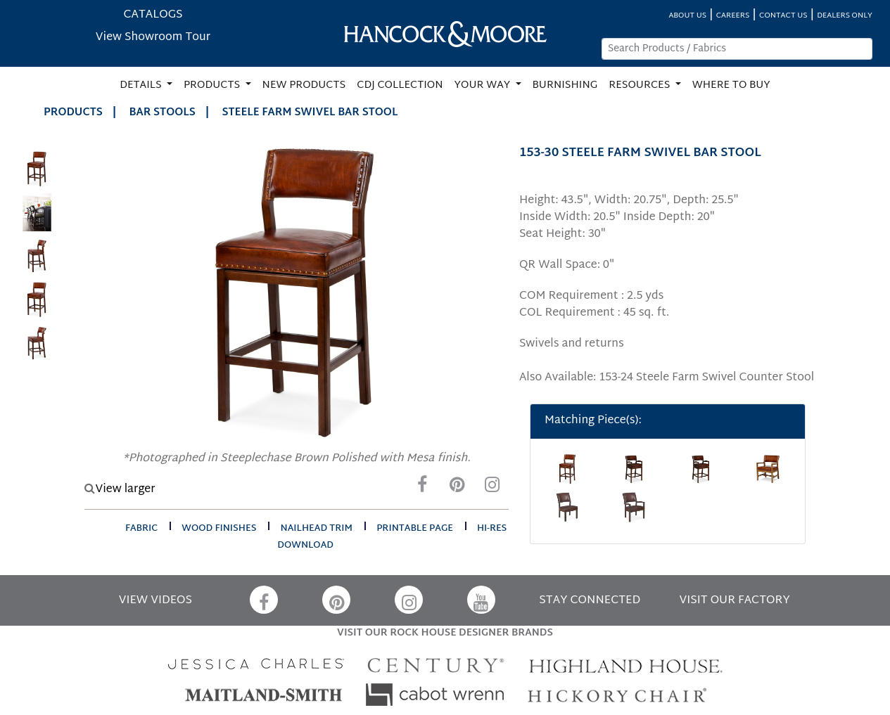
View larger (119, 489)
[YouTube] (481, 600)
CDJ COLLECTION (400, 85)
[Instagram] (492, 488)
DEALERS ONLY (844, 15)
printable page (414, 528)
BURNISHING (565, 85)
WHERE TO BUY (731, 85)
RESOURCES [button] (641, 85)
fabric (141, 528)
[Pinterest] (457, 488)
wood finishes (219, 528)
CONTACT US (783, 15)
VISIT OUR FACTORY (735, 601)
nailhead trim (317, 528)
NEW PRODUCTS (304, 85)
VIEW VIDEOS (155, 601)
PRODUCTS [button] (213, 85)
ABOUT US (687, 15)
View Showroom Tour (153, 37)
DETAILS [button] (142, 85)
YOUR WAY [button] (483, 85)
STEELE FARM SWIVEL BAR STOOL (310, 112)
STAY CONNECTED (589, 601)
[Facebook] (422, 488)
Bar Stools (162, 112)
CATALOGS (152, 15)
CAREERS (733, 15)
